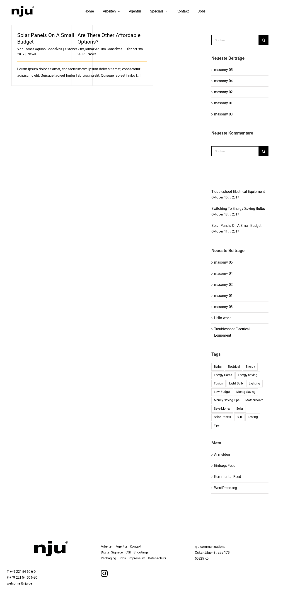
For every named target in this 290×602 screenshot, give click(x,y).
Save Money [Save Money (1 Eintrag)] (222, 409)
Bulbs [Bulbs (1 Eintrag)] (218, 367)
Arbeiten (107, 546)
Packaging (108, 558)
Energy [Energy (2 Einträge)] (250, 367)
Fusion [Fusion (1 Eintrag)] (218, 383)
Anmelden (222, 454)
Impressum (137, 558)
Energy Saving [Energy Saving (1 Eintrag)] (247, 375)
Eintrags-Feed (224, 465)
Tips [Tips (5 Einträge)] (217, 425)
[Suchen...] (235, 40)
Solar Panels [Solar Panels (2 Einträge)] (222, 417)
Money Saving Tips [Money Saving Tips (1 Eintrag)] (226, 400)
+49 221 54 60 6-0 (23, 572)
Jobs (122, 558)
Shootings (141, 552)
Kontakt (135, 546)
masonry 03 (223, 114)
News (31, 54)
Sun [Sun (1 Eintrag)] (239, 417)
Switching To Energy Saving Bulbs (238, 208)
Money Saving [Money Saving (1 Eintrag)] (246, 392)
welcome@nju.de (19, 583)
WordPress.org (225, 488)
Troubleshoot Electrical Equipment (238, 191)
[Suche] (263, 40)
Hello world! (223, 318)
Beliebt (220, 173)
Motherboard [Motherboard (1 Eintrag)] (254, 400)
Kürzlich (240, 173)
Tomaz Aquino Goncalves (43, 49)
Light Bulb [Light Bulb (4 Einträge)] (236, 383)
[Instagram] (104, 573)
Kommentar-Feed (227, 477)
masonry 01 (223, 103)
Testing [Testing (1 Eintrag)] (253, 417)
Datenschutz (157, 558)
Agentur (121, 546)
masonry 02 (223, 92)
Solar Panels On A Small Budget (236, 225)
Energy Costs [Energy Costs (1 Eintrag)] (223, 375)
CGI (128, 552)
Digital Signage (112, 552)
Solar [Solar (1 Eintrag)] (239, 409)
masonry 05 (223, 70)
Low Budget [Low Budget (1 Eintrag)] (222, 392)
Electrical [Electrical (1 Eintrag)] (233, 367)
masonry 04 (223, 81)
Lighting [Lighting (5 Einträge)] (254, 383)
